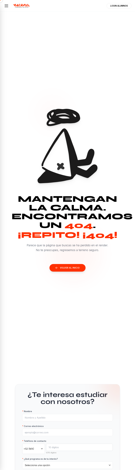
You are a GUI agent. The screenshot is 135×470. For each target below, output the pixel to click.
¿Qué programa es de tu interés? (40, 463)
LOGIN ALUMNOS (119, 6)
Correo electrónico (33, 430)
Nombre (27, 415)
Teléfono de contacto (34, 445)
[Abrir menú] (6, 6)
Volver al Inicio (67, 267)
